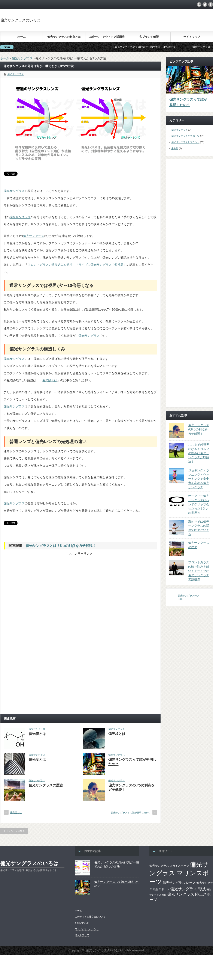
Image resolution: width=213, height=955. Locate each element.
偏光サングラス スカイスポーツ (169, 865)
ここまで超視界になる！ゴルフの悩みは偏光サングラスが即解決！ (198, 453)
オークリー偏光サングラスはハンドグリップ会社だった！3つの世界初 (198, 504)
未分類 (174, 148)
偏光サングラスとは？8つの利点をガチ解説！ (61, 546)
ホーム (21, 36)
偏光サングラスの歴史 (46, 785)
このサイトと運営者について (90, 916)
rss (199, 4)
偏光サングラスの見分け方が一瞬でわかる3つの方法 (151, 46)
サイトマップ (191, 36)
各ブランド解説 (149, 36)
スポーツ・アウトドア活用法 (106, 36)
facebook (210, 4)
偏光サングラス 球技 (188, 889)
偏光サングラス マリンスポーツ (179, 873)
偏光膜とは (49, 380)
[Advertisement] (44, 586)
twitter (205, 4)
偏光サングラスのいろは (20, 20)
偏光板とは (116, 734)
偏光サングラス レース (179, 882)
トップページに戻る (14, 831)
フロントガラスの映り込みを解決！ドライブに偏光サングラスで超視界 (76, 264)
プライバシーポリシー (86, 929)
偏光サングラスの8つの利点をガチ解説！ (198, 429)
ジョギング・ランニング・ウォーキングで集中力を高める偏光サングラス (198, 479)
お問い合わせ (82, 923)
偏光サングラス (15, 74)
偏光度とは (37, 759)
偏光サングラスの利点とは (64, 36)
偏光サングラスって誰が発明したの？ (131, 812)
